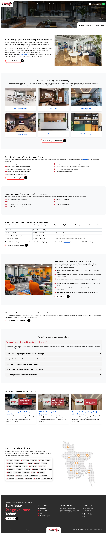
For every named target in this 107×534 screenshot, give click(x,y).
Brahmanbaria (34, 475)
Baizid (30, 463)
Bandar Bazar (33, 466)
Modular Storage (86, 134)
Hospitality (65, 4)
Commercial (46, 4)
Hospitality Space (45, 516)
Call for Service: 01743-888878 (16, 245)
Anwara (42, 460)
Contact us (67, 242)
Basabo (10, 472)
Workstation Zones (20, 109)
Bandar (25, 466)
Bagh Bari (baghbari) (21, 463)
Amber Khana (25, 460)
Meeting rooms (86, 109)
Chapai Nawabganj (47, 478)
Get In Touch (11, 518)
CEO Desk (53, 109)
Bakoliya (37, 463)
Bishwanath (11, 475)
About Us (82, 4)
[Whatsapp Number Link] (103, 4)
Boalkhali (19, 475)
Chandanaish (20, 478)
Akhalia (17, 460)
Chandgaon (29, 478)
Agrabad (10, 460)
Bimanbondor (41, 472)
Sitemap (100, 529)
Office (41, 513)
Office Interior (56, 4)
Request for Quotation (14, 61)
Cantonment (44, 475)
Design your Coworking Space (15, 178)
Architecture (74, 4)
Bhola (33, 472)
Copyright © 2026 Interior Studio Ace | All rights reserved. (21, 530)
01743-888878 (23, 55)
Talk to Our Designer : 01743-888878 (52, 141)
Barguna (35, 469)
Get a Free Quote (61, 296)
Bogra (26, 475)
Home (31, 4)
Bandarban (42, 466)
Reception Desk (53, 134)
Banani (9, 466)
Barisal (50, 469)
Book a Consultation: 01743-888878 (17, 320)
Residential (38, 4)
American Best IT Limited (91, 529)
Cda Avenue (11, 478)
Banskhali (28, 469)
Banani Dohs (18, 466)
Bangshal (20, 469)
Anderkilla (34, 460)
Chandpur (37, 478)
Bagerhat (10, 463)
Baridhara (43, 469)
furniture (85, 159)
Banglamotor (11, 469)
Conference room (21, 134)
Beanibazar (26, 472)
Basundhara (18, 472)
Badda (48, 460)
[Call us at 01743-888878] (95, 4)
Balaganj (45, 463)
